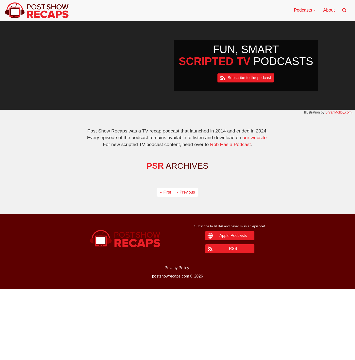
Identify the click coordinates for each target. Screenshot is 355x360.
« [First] (165, 192)
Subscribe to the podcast (249, 77)
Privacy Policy (177, 268)
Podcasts (305, 10)
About (329, 10)
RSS (233, 248)
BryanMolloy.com (338, 112)
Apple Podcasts (233, 235)
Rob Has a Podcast (230, 144)
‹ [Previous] (186, 192)
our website (254, 137)
